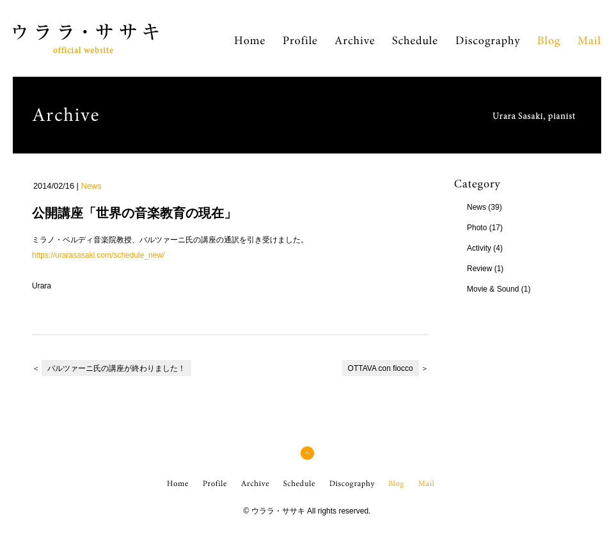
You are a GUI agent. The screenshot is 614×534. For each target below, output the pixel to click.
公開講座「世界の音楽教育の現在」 (134, 213)
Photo (477, 227)
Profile (300, 46)
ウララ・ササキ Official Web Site (77, 52)
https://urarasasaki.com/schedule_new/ (98, 255)
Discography (488, 46)
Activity (479, 248)
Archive (355, 46)
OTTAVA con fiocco (380, 368)
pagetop (307, 459)
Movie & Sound (493, 289)
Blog (548, 46)
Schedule (414, 46)
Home (250, 46)
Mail (589, 46)
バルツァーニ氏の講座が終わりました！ (116, 368)
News (91, 186)
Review (479, 268)
